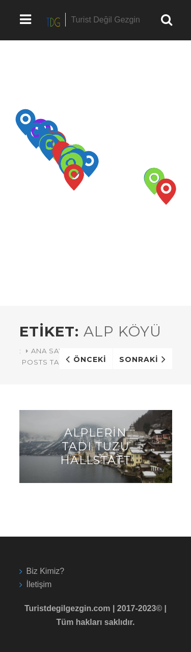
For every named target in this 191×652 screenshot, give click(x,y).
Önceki (89, 359)
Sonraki (138, 359)
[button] (25, 122)
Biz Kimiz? (45, 571)
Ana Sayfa (52, 351)
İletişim (39, 584)
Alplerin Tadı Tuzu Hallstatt (95, 446)
